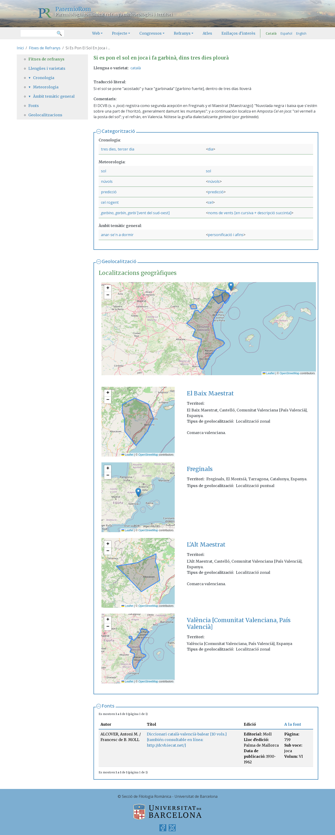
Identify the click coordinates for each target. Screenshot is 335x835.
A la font (292, 724)
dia (210, 149)
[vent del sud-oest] (153, 212)
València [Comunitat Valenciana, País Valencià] (239, 624)
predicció (109, 191)
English (301, 33)
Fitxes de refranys (46, 59)
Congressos (150, 33)
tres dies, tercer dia (117, 149)
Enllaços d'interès (238, 33)
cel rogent (110, 202)
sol (103, 171)
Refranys (182, 33)
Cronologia (43, 77)
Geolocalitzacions (45, 115)
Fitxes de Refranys (44, 47)
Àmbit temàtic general (54, 96)
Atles (207, 33)
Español (286, 33)
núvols (107, 181)
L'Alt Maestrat (206, 544)
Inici (20, 47)
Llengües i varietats (46, 68)
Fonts (108, 706)
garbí (132, 212)
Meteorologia (45, 87)
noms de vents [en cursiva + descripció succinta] (249, 212)
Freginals (200, 469)
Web (96, 33)
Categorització (118, 131)
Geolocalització (119, 261)
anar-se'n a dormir (117, 234)
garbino (107, 212)
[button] (231, 286)
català (136, 67)
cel (210, 202)
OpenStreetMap (289, 373)
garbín (120, 212)
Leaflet (269, 373)
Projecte (119, 33)
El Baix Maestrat (210, 393)
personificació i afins (225, 234)
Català (271, 33)
